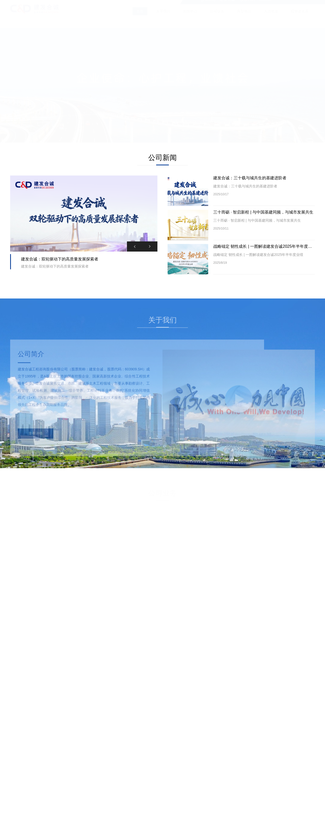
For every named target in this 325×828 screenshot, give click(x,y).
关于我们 (163, 16)
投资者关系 (299, 16)
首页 (139, 16)
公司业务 (217, 16)
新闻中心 (190, 16)
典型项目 (244, 16)
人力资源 (271, 16)
